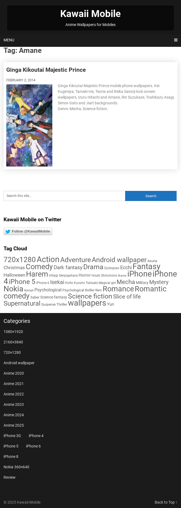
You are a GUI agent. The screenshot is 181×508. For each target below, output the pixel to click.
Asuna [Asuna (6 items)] (152, 261)
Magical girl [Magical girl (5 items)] (107, 283)
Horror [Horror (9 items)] (85, 275)
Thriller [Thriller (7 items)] (61, 304)
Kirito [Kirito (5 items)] (69, 283)
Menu (9, 40)
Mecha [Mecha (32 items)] (126, 282)
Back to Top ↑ (166, 502)
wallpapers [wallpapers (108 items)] (87, 303)
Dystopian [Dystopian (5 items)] (111, 268)
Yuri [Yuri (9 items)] (110, 304)
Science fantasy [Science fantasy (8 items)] (53, 297)
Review (10, 477)
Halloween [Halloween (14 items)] (14, 275)
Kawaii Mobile (90, 13)
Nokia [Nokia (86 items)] (13, 288)
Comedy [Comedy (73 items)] (39, 266)
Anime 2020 (14, 373)
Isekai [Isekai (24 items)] (57, 282)
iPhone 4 (36, 436)
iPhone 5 (11, 446)
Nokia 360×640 (16, 467)
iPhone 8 (11, 456)
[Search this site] (64, 196)
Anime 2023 (14, 404)
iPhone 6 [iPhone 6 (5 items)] (42, 283)
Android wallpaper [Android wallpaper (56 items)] (119, 260)
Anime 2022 (14, 394)
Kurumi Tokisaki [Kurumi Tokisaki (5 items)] (86, 283)
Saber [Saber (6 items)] (34, 297)
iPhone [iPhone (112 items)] (139, 274)
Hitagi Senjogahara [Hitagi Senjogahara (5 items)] (63, 275)
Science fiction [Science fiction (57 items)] (90, 296)
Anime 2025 (14, 425)
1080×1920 (13, 331)
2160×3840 (13, 342)
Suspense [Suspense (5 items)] (48, 304)
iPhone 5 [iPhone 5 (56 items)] (22, 282)
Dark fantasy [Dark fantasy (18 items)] (68, 268)
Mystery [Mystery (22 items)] (158, 282)
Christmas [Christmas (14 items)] (14, 267)
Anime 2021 (14, 383)
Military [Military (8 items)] (142, 282)
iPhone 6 (33, 446)
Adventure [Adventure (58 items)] (75, 260)
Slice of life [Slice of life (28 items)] (127, 296)
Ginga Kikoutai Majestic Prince (46, 70)
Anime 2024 (14, 415)
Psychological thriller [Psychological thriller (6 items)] (78, 290)
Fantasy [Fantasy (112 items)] (146, 266)
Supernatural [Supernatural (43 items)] (22, 303)
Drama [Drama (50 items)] (93, 267)
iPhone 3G (12, 436)
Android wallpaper (19, 363)
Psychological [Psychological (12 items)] (48, 289)
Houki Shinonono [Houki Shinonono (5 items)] (104, 275)
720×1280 (12, 352)
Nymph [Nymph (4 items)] (29, 290)
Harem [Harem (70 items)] (37, 274)
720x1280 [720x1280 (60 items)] (20, 260)
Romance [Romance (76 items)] (118, 289)
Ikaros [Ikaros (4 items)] (122, 275)
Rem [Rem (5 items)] (98, 290)
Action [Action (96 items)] (48, 259)
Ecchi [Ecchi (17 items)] (126, 267)
